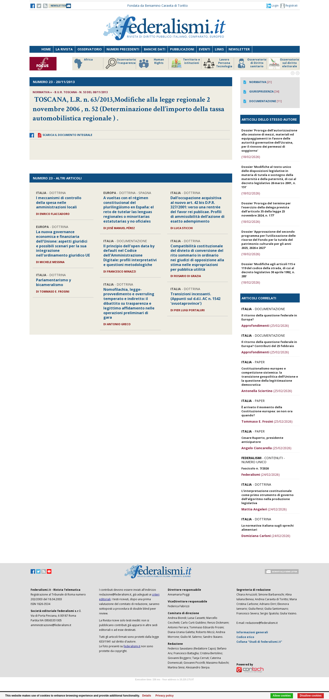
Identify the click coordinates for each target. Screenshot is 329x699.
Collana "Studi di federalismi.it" (259, 642)
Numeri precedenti (123, 49)
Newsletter (239, 49)
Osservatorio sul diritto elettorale (284, 63)
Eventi (204, 49)
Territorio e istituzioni (185, 63)
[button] (272, 5)
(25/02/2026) (265, 325)
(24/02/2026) (260, 474)
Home (46, 49)
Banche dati (154, 49)
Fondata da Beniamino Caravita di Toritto (157, 5)
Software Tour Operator (164, 684)
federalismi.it (132, 646)
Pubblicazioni (182, 49)
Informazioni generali (252, 632)
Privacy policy (164, 695)
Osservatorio (89, 49)
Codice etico (245, 637)
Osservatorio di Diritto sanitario (251, 63)
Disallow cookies (311, 695)
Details (146, 695)
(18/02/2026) (250, 157)
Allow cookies (282, 695)
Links (219, 49)
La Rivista (64, 49)
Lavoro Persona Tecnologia (217, 63)
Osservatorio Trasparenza (120, 63)
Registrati (288, 6)
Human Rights (151, 63)
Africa (83, 63)
